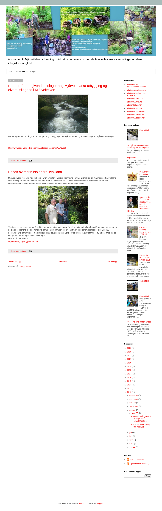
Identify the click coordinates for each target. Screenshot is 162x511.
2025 (129, 352)
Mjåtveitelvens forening (145, 173)
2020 (129, 363)
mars (131, 443)
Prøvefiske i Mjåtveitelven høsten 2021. (145, 257)
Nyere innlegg (15, 262)
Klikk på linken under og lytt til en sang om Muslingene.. (138, 146)
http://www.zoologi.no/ (136, 111)
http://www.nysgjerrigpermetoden (23, 241)
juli (130, 432)
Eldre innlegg (111, 262)
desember (133, 395)
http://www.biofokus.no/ (136, 90)
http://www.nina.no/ (134, 99)
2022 (129, 355)
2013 (129, 388)
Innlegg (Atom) (25, 266)
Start (10, 71)
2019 (129, 366)
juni (131, 436)
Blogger (100, 503)
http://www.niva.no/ (134, 102)
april (131, 440)
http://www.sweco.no (135, 115)
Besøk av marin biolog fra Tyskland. (35, 172)
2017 (129, 374)
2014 (129, 385)
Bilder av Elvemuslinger (26, 71)
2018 (129, 370)
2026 (129, 348)
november (133, 399)
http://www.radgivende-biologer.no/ (136, 94)
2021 (129, 359)
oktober (132, 403)
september (134, 406)
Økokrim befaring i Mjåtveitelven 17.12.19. (145, 230)
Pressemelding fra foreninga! (139, 322)
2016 (129, 377)
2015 (129, 381)
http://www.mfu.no (134, 108)
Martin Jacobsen (137, 459)
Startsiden (63, 262)
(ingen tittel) (144, 130)
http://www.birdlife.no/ (136, 118)
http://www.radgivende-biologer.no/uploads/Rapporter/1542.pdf (37, 148)
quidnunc (83, 503)
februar (132, 447)
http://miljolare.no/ (134, 105)
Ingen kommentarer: (19, 160)
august (132, 410)
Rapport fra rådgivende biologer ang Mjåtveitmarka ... (141, 418)
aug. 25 (135, 413)
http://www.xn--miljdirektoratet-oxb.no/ (136, 85)
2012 (129, 392)
